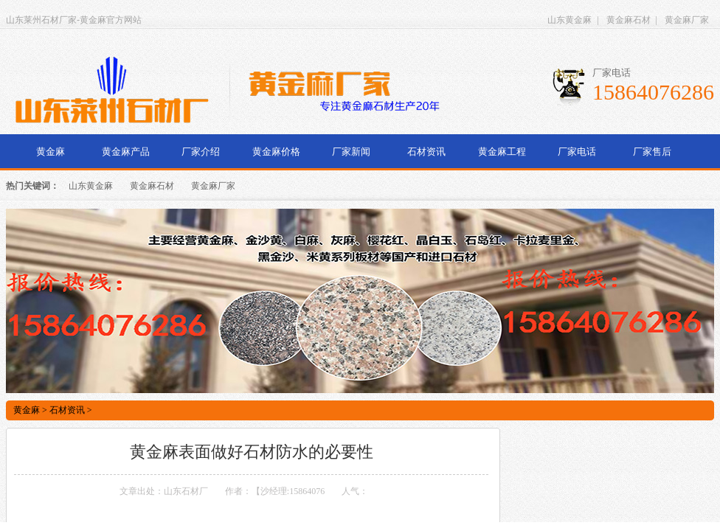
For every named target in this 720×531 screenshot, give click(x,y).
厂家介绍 (200, 151)
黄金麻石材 (628, 20)
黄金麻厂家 (687, 20)
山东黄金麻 (569, 20)
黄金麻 (50, 151)
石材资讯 (426, 151)
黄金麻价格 (276, 151)
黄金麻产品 (126, 151)
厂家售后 (652, 151)
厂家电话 (577, 151)
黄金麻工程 (502, 151)
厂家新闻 (351, 151)
